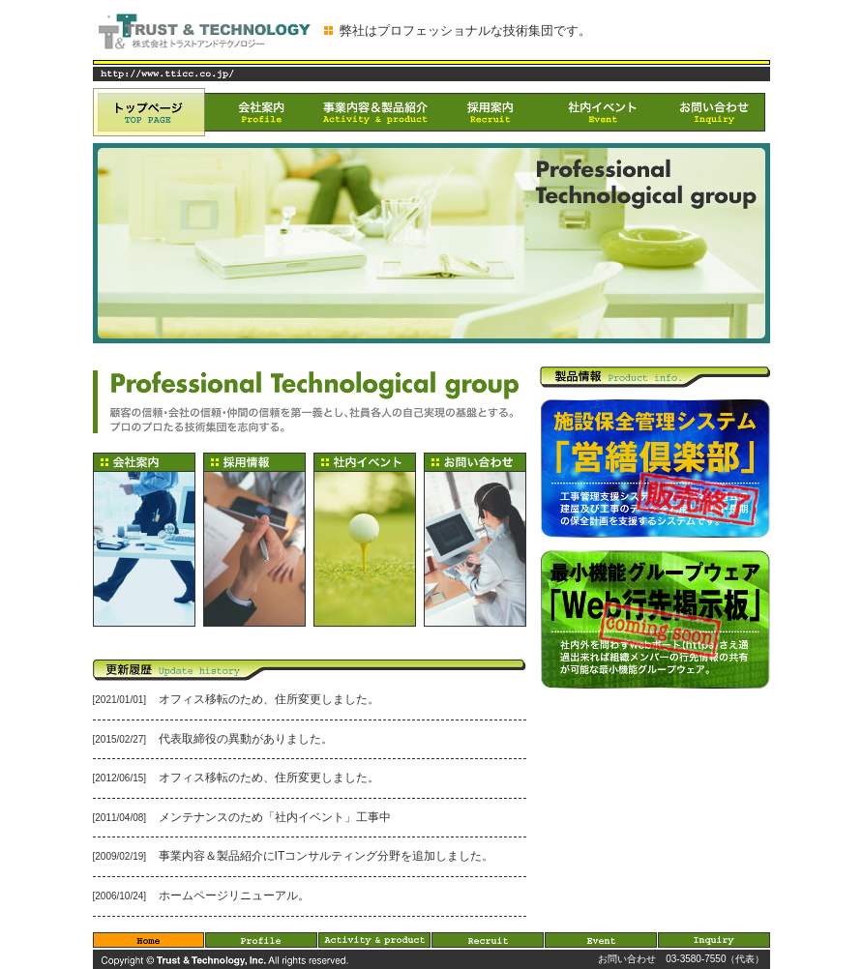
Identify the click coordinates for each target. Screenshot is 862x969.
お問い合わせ (714, 112)
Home (149, 940)
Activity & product (374, 940)
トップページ (149, 112)
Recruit (488, 940)
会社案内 (261, 112)
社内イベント (602, 112)
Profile (261, 940)
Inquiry (714, 940)
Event (601, 940)
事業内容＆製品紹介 (375, 112)
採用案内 (489, 112)
